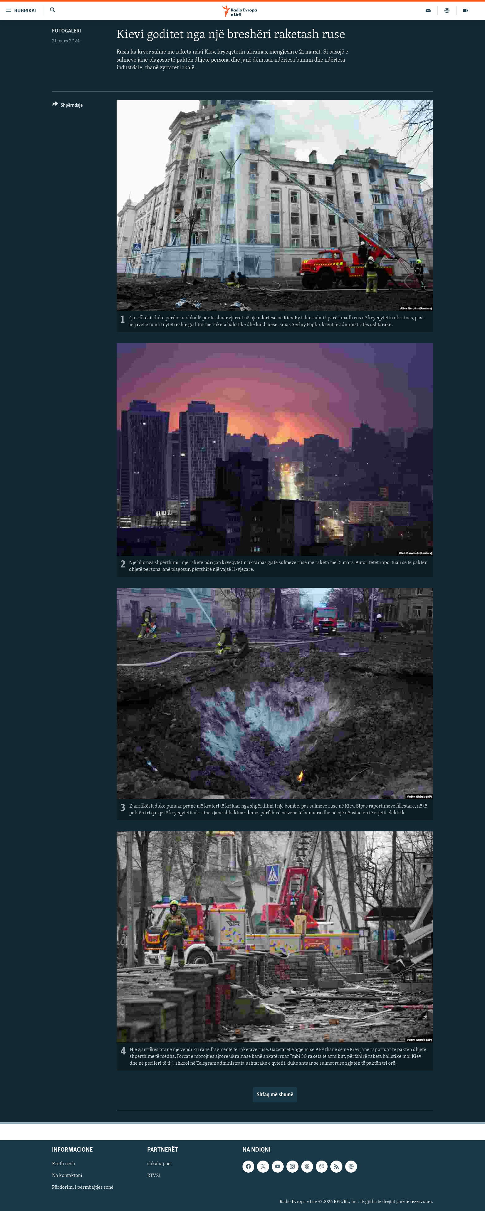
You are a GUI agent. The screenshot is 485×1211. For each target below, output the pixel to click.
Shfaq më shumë (275, 1095)
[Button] (67, 106)
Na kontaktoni (67, 1175)
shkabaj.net (159, 1163)
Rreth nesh (63, 1163)
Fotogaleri (66, 31)
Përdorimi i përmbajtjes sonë (83, 1187)
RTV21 (154, 1175)
